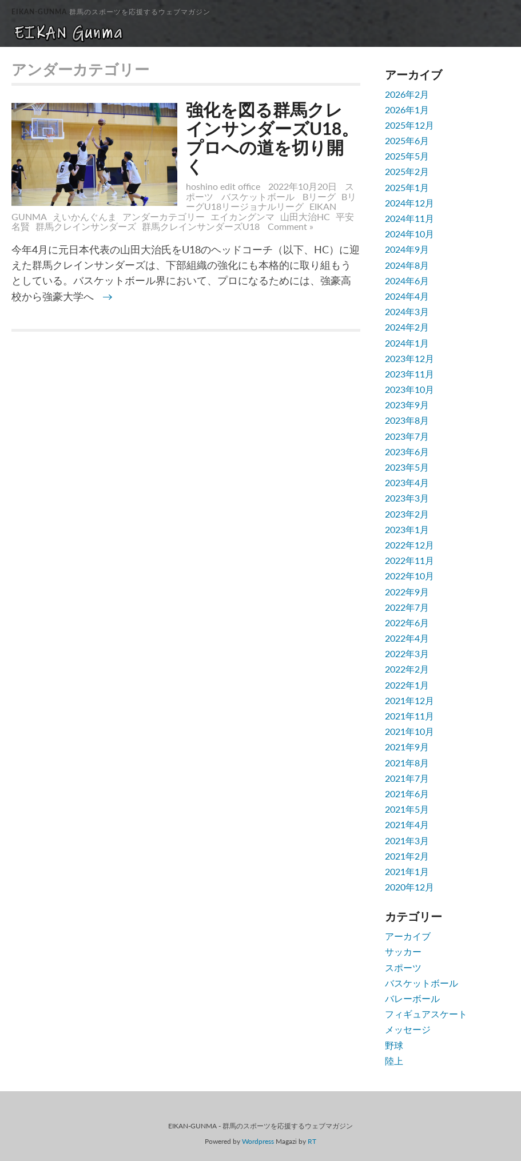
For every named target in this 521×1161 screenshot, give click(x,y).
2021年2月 (407, 855)
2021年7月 (407, 778)
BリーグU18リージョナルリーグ (271, 201)
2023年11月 (409, 373)
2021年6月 (407, 793)
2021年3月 (407, 840)
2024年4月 (407, 296)
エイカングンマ (242, 216)
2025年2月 (407, 171)
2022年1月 (407, 684)
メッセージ (408, 1029)
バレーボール (412, 998)
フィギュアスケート (426, 1013)
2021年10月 (409, 731)
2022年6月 (407, 622)
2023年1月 (407, 529)
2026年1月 (407, 109)
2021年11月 (409, 715)
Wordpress (258, 1141)
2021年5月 (407, 809)
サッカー (403, 951)
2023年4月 (407, 482)
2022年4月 (407, 638)
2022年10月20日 (303, 186)
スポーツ (403, 967)
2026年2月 (407, 94)
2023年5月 (407, 467)
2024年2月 (407, 326)
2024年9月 (407, 249)
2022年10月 (409, 575)
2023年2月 (407, 513)
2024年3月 (407, 311)
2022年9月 (407, 591)
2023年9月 (407, 404)
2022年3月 (407, 653)
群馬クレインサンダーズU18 (201, 226)
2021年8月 (407, 762)
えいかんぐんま (85, 216)
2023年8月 (407, 420)
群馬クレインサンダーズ (85, 226)
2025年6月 (407, 140)
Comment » (290, 226)
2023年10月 (409, 389)
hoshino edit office (223, 186)
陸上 (394, 1060)
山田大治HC (305, 216)
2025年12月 (409, 125)
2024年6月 (407, 280)
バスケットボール (258, 196)
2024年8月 (407, 265)
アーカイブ (408, 936)
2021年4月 (407, 824)
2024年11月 (409, 218)
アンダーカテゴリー (163, 216)
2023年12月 (409, 358)
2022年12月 (409, 544)
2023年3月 (407, 497)
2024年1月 (407, 342)
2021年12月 (409, 700)
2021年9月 (407, 746)
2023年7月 (407, 436)
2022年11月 (409, 560)
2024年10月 (409, 233)
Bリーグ (319, 196)
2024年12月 (409, 202)
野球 (394, 1045)
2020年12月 (409, 886)
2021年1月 (407, 871)
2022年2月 (407, 668)
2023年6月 (407, 451)
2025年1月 (407, 187)
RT (312, 1141)
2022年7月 (407, 607)
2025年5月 (407, 155)
